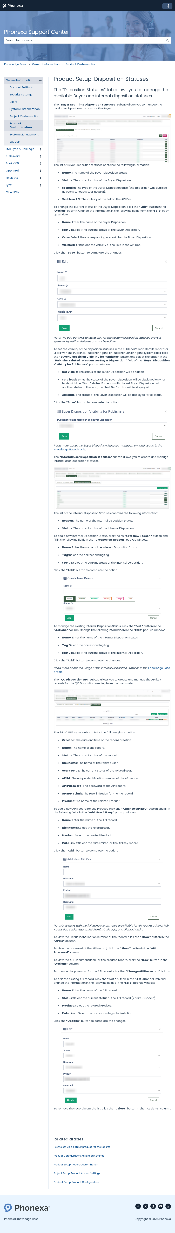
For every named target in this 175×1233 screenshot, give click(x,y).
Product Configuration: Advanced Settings (79, 1155)
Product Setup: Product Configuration (76, 1182)
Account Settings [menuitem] (21, 87)
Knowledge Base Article (69, 449)
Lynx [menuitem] (9, 185)
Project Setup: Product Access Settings (77, 1173)
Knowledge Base (15, 64)
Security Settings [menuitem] (21, 94)
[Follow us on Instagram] (168, 1206)
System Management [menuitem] (24, 134)
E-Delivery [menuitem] (13, 156)
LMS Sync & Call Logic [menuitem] (20, 149)
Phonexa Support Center (36, 32)
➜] (167, 6)
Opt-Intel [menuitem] (12, 171)
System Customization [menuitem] (25, 109)
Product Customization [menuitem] (21, 125)
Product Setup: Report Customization (76, 1164)
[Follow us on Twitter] (145, 1206)
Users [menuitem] (13, 102)
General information (45, 64)
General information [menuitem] (19, 80)
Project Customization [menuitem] (24, 116)
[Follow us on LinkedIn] (153, 1206)
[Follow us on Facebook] (138, 1206)
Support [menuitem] (15, 142)
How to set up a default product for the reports (82, 1147)
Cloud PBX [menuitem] (12, 192)
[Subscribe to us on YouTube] (160, 1206)
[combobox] (84, 40)
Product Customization (81, 64)
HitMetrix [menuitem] (12, 178)
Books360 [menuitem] (12, 163)
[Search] (167, 40)
